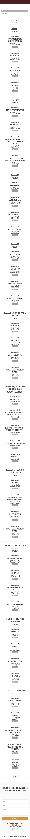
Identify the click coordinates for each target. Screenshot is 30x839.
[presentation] (12, 796)
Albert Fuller (4, 8)
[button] (28, 2)
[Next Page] (15, 776)
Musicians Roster (5, 13)
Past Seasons (4, 11)
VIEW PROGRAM (15, 46)
